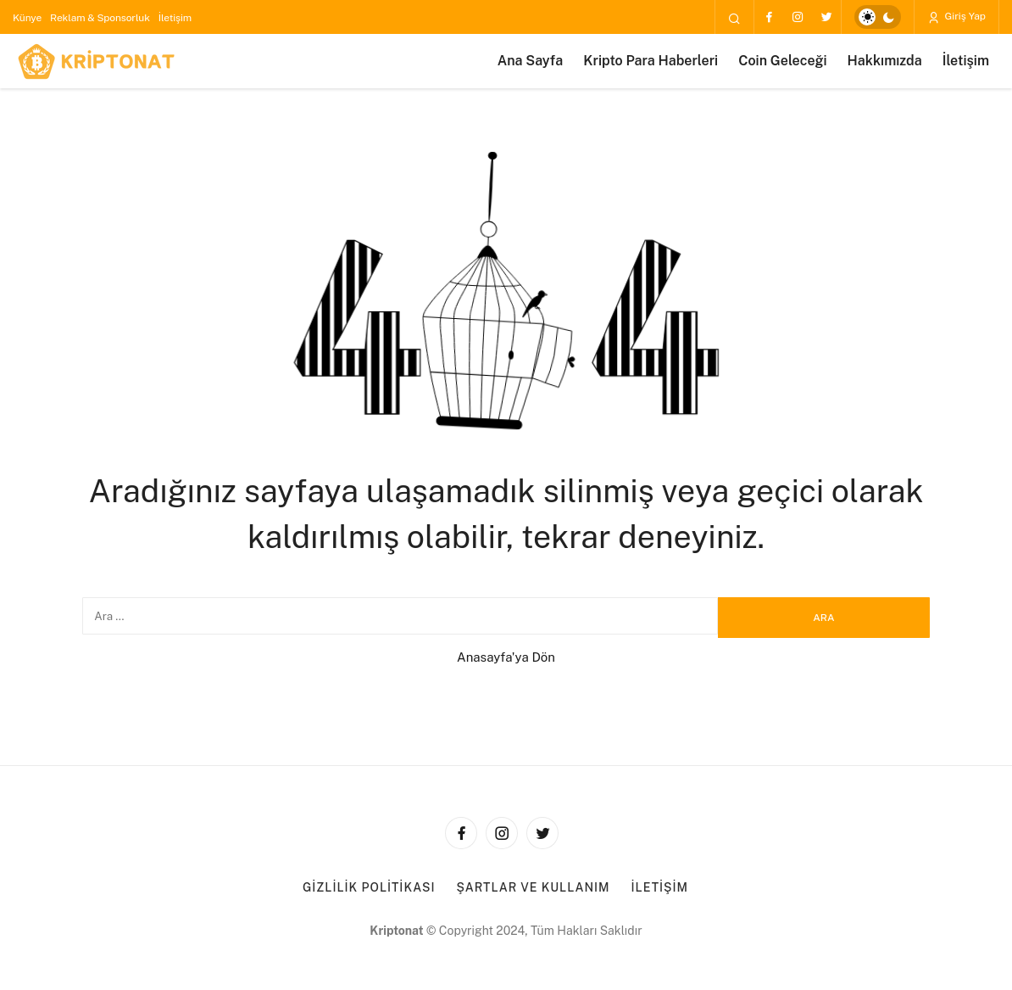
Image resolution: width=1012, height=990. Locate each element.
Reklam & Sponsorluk (100, 18)
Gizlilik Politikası (369, 887)
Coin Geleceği (782, 61)
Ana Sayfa (531, 61)
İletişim (175, 18)
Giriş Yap (956, 17)
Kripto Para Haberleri (650, 61)
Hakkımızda (885, 61)
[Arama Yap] (734, 18)
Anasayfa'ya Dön (506, 657)
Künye (27, 18)
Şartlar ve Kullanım (533, 887)
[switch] (877, 17)
